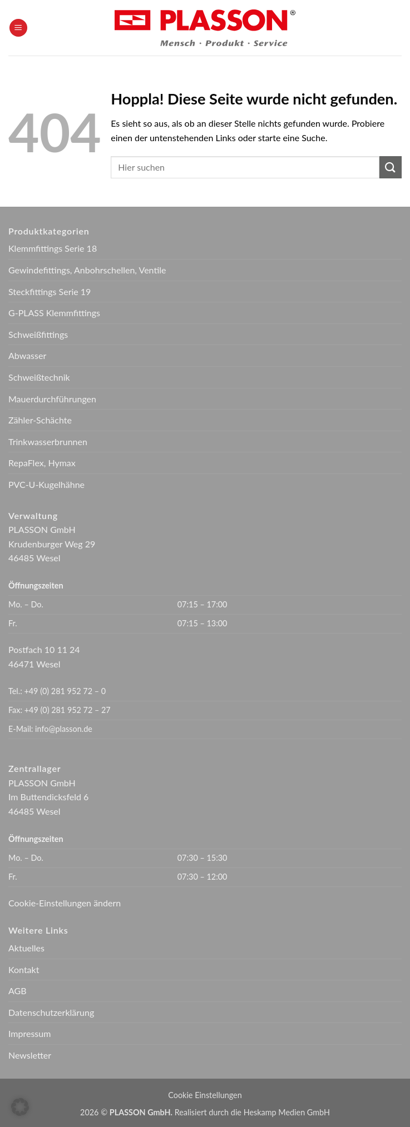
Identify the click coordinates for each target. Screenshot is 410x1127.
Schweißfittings (38, 334)
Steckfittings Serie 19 (49, 291)
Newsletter (29, 1055)
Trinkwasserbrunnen (47, 441)
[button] (18, 28)
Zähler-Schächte (40, 420)
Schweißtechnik (39, 377)
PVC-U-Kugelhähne (46, 484)
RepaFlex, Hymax (42, 462)
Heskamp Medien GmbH (287, 1112)
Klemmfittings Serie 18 (52, 248)
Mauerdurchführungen (52, 398)
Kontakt (23, 969)
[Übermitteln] (390, 167)
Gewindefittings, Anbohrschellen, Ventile (87, 270)
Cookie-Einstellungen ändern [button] (64, 902)
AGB (17, 990)
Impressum (29, 1033)
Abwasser (27, 355)
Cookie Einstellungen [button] (204, 1095)
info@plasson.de (63, 729)
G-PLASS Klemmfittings (54, 312)
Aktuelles (26, 948)
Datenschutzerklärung (51, 1012)
